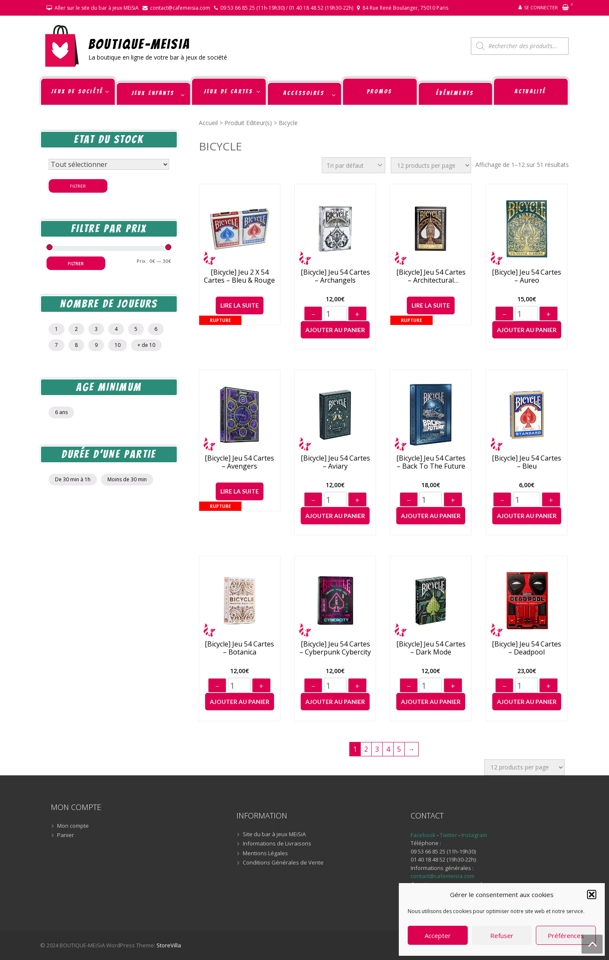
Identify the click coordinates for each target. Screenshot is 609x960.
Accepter (438, 935)
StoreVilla (168, 945)
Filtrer (78, 185)
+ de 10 (146, 345)
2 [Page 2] (366, 749)
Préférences (566, 935)
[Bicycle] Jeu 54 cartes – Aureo (526, 276)
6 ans (61, 412)
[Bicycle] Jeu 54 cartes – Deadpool (526, 648)
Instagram (474, 835)
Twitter (449, 835)
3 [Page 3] (377, 749)
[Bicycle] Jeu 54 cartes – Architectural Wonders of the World (431, 276)
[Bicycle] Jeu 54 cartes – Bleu (526, 462)
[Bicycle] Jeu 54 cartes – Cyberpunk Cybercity (335, 648)
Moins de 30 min (127, 479)
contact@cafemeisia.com (180, 7)
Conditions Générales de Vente (283, 862)
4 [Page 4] (388, 749)
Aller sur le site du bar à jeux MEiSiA (97, 7)
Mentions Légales (265, 853)
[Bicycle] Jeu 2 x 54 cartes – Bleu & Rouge (239, 276)
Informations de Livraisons (277, 843)
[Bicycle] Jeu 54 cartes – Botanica (239, 648)
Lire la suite (239, 305)
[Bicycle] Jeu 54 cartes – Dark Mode (431, 648)
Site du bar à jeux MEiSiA (274, 834)
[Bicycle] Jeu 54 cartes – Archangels (335, 276)
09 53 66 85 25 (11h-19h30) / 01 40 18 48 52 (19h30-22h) (286, 7)
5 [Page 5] (399, 749)
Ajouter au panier (335, 329)
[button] (591, 894)
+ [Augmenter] (357, 314)
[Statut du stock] (109, 164)
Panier (65, 835)
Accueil (208, 123)
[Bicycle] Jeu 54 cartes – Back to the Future (431, 462)
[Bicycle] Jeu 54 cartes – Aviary (335, 462)
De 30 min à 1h (73, 479)
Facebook (423, 835)
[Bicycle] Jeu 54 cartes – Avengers (239, 462)
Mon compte (73, 826)
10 (118, 345)
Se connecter (541, 7)
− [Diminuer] (313, 314)
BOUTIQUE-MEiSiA (139, 44)
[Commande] (353, 165)
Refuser (501, 935)
